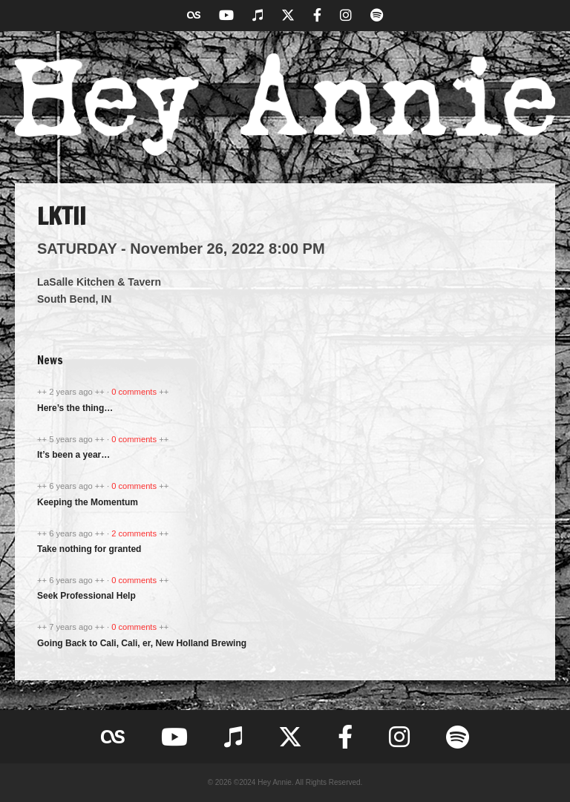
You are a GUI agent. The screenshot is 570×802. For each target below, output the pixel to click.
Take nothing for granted (89, 549)
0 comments (135, 391)
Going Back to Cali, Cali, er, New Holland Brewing (141, 643)
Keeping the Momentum (87, 502)
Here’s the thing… (75, 408)
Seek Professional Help (86, 596)
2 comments (135, 533)
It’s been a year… (73, 455)
